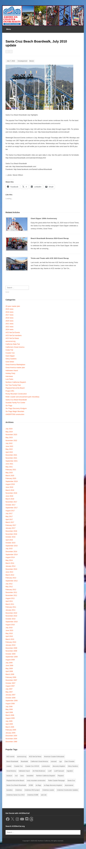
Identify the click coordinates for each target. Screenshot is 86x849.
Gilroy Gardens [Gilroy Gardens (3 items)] (73, 766)
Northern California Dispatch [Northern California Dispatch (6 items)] (45, 775)
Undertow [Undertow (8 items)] (18, 790)
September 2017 (12, 508)
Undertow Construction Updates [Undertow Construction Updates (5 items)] (67, 790)
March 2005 (10, 727)
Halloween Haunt (12, 370)
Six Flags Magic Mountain (15, 411)
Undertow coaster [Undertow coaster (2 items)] (48, 790)
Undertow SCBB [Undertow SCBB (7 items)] (32, 795)
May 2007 (9, 692)
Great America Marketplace (15, 365)
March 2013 (10, 575)
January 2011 (10, 610)
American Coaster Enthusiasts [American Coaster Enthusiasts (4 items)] (54, 756)
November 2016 (11, 534)
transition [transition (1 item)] (10, 790)
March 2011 (10, 604)
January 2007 (10, 695)
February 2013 (11, 578)
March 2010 (10, 639)
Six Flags (9, 406)
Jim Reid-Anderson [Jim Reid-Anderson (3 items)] (39, 771)
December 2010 (11, 613)
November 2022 (11, 440)
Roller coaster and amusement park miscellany (22, 397)
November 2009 (11, 651)
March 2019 (10, 490)
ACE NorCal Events (13, 332)
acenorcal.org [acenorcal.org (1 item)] (21, 756)
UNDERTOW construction (15, 414)
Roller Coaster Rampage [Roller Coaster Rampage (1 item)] (56, 780)
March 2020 (10, 476)
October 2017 (10, 505)
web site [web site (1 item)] (43, 795)
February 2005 (11, 730)
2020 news (9, 321)
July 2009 (9, 663)
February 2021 (11, 470)
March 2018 (10, 499)
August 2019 (10, 484)
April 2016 (9, 540)
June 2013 (9, 572)
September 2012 (12, 581)
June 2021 (9, 464)
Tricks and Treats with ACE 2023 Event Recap (50, 258)
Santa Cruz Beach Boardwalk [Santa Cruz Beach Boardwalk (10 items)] (16, 785)
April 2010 (9, 636)
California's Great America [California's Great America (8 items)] (39, 761)
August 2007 (10, 686)
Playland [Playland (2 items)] (61, 775)
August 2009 (10, 660)
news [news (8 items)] (22, 775)
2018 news (9, 318)
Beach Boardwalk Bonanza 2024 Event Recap (50, 238)
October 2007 (10, 683)
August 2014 (10, 557)
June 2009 (9, 666)
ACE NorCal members (14, 335)
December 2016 (11, 531)
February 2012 (11, 590)
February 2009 (11, 677)
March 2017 (10, 522)
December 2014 (11, 552)
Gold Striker (10, 362)
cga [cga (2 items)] (60, 761)
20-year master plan (13, 306)
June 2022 (9, 446)
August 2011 (10, 598)
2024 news (9, 329)
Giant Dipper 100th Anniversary (44, 218)
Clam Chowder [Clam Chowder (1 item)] (69, 761)
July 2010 (9, 628)
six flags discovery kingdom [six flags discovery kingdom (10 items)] (53, 785)
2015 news (9, 309)
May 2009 (9, 668)
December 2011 (11, 592)
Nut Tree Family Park (13, 385)
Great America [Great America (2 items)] (11, 771)
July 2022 (9, 443)
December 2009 (11, 648)
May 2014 (9, 560)
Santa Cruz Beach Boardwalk (16, 400)
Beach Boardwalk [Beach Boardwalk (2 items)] (12, 761)
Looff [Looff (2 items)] (49, 771)
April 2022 (9, 452)
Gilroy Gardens (11, 359)
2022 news (9, 327)
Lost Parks (9, 379)
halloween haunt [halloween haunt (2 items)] (24, 771)
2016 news (9, 312)
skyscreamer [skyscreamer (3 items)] (69, 785)
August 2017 (10, 511)
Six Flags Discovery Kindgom (16, 408)
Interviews (9, 376)
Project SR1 (10, 391)
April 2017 (9, 519)
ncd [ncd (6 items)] (16, 775)
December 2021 (11, 455)
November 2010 (11, 616)
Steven (31, 61)
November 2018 (11, 493)
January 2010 (10, 645)
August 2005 (10, 718)
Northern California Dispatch (16, 382)
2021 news (9, 324)
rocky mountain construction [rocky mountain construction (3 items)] (36, 780)
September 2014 (12, 554)
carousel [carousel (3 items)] (53, 761)
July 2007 (9, 689)
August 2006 (10, 704)
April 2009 (9, 671)
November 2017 (11, 502)
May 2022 (9, 449)
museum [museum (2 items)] (9, 775)
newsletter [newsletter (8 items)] (30, 775)
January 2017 (10, 528)
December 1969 (11, 742)
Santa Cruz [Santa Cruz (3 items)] (71, 780)
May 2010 (9, 633)
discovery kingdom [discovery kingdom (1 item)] (59, 766)
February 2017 (11, 525)
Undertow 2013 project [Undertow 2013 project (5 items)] (32, 790)
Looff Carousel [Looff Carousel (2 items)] (59, 771)
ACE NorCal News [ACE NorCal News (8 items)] (35, 756)
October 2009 (10, 654)
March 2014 (10, 563)
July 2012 (9, 584)
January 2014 (10, 566)
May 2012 (9, 587)
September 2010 (12, 622)
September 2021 (12, 461)
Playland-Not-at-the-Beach (15, 388)
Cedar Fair (9, 350)
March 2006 (10, 715)
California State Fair (13, 344)
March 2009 (10, 674)
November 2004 (11, 739)
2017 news (9, 315)
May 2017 (9, 516)
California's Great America (15, 347)
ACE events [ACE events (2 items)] (10, 756)
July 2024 (9, 429)
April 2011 (9, 601)
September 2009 (12, 657)
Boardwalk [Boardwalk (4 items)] (24, 761)
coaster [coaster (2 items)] (9, 766)
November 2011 (11, 595)
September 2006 (12, 701)
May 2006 (9, 709)
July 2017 (9, 513)
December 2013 (11, 569)
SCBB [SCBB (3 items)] (31, 785)
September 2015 (12, 546)
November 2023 (11, 435)
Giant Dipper (10, 356)
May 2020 (9, 473)
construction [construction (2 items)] (46, 766)
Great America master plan (15, 368)
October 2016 (10, 537)
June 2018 (9, 496)
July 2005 (9, 721)
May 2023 (9, 438)
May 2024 (9, 432)
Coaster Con (10, 353)
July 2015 (9, 549)
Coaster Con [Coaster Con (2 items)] (18, 766)
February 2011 (11, 607)
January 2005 (10, 733)
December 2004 (11, 736)
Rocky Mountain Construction (16, 394)
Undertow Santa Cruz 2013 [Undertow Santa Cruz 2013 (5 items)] (16, 795)
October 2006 (10, 698)
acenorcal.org (10, 341)
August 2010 (10, 625)
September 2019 (12, 481)
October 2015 (10, 543)
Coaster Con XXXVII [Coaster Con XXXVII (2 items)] (32, 766)
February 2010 (11, 642)
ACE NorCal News (12, 338)
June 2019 (9, 487)
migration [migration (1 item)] (70, 771)
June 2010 (9, 630)
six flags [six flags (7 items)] (38, 785)
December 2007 (11, 680)
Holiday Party (10, 373)
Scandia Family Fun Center (15, 403)
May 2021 (9, 467)
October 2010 (10, 619)
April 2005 (9, 724)
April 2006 (9, 712)
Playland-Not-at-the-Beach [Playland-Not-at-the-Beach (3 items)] (15, 780)
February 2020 (11, 478)
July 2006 (9, 707)
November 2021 (11, 458)
